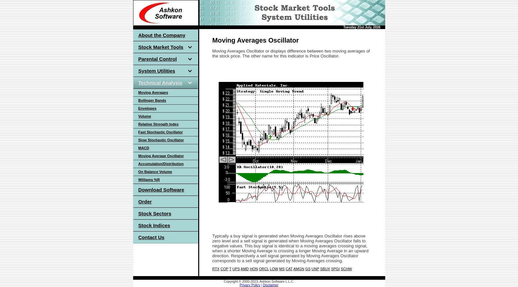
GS (308, 269)
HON (254, 269)
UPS (236, 269)
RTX (216, 269)
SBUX (325, 269)
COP (224, 269)
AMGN (298, 269)
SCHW (346, 269)
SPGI (335, 269)
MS (282, 269)
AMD (245, 269)
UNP (315, 269)
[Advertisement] (289, 72)
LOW (274, 269)
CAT (289, 269)
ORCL (264, 269)
